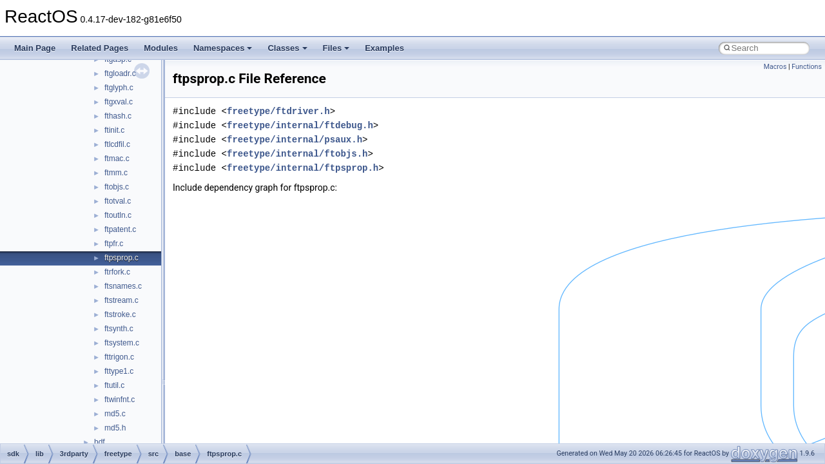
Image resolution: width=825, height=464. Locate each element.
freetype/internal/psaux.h (294, 139)
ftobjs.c (116, 186)
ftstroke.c (120, 314)
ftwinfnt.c (119, 399)
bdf (99, 442)
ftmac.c (117, 158)
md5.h (115, 427)
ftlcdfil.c (117, 144)
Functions (806, 67)
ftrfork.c (117, 271)
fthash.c (117, 116)
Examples (384, 48)
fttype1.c (118, 371)
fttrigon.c (119, 357)
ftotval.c (117, 201)
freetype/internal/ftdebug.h (300, 125)
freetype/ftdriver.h (278, 111)
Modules (161, 48)
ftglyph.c (118, 87)
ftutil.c (114, 385)
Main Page (34, 48)
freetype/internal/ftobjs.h (297, 154)
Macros (775, 67)
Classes (287, 48)
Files (336, 48)
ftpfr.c (113, 243)
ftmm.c (116, 172)
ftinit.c (114, 130)
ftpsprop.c (121, 257)
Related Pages (99, 48)
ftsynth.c (118, 328)
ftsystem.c (121, 342)
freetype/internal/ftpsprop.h (302, 168)
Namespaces (223, 48)
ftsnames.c (123, 286)
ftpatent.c (120, 229)
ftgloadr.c (120, 73)
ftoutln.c (117, 215)
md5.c (115, 413)
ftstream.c (121, 300)
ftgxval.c (118, 101)
